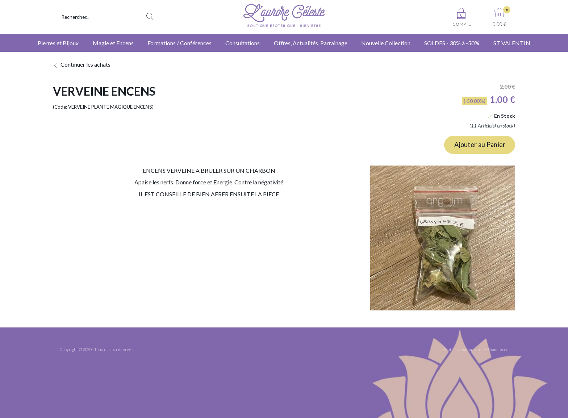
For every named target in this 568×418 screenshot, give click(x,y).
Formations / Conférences (179, 42)
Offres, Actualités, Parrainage (310, 42)
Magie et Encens (113, 42)
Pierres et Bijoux (58, 42)
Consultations (242, 42)
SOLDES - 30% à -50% (451, 42)
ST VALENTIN (511, 42)
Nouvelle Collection (385, 42)
